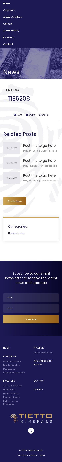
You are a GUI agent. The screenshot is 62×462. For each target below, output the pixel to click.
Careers (7, 23)
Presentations (9, 389)
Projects (39, 347)
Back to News (15, 201)
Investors (8, 37)
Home (6, 3)
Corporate (9, 10)
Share (30, 115)
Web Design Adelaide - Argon (31, 455)
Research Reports (11, 397)
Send (18, 115)
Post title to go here (39, 145)
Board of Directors (11, 365)
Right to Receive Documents (10, 402)
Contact (8, 44)
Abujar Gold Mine (13, 17)
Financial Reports (11, 393)
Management (9, 369)
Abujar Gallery (11, 30)
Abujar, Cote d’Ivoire (43, 352)
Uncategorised (49, 150)
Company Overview (12, 361)
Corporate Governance (14, 372)
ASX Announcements (12, 385)
